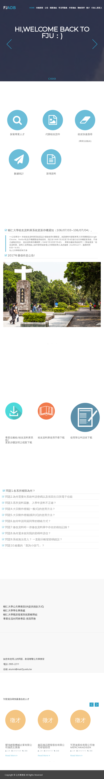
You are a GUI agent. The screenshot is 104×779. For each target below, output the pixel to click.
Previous (92, 705)
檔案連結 (53, 8)
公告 (46, 8)
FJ (9, 7)
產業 (24, 752)
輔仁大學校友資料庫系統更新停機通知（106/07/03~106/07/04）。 (47, 230)
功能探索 (39, 8)
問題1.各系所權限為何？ (17, 490)
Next (97, 705)
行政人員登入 (96, 8)
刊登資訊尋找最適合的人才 (16, 699)
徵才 (88, 8)
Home (31, 8)
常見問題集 (62, 8)
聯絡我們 (81, 8)
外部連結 (72, 8)
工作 (7, 752)
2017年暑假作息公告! (18, 255)
